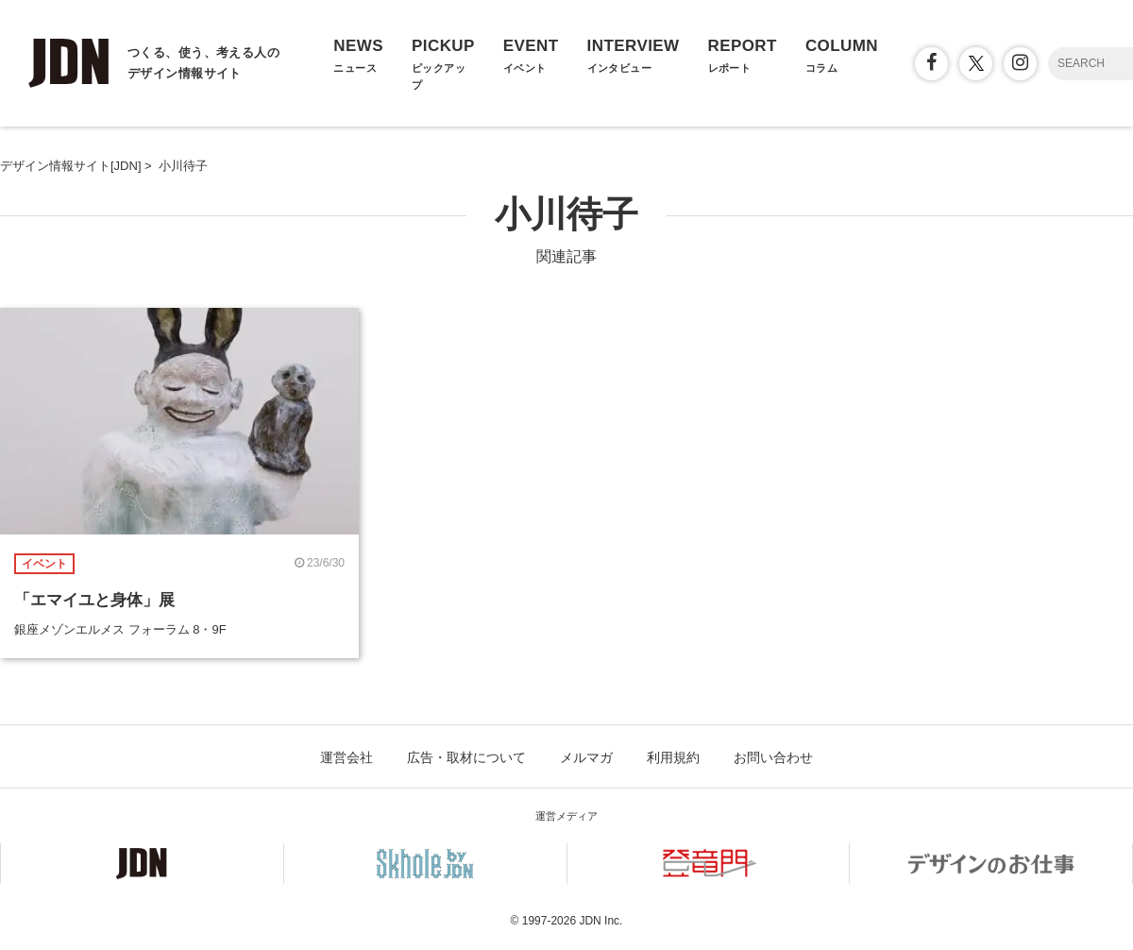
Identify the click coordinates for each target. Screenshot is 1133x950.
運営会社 (346, 757)
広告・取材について (466, 757)
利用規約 (673, 757)
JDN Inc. (600, 920)
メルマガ (586, 757)
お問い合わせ (773, 757)
